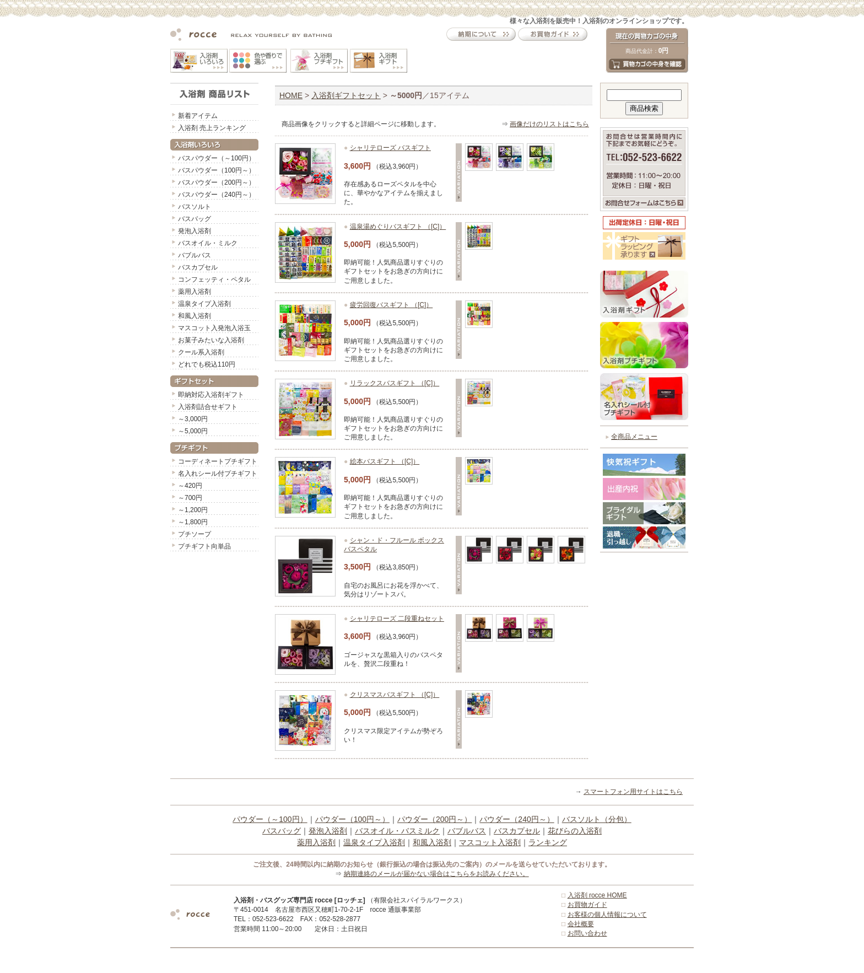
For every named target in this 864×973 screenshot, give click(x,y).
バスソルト (194, 207)
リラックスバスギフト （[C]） (395, 383)
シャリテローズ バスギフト (390, 148)
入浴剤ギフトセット (346, 95)
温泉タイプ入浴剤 (204, 304)
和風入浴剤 (194, 316)
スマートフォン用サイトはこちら (633, 791)
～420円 (190, 486)
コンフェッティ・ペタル (214, 279)
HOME (291, 95)
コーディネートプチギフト (217, 461)
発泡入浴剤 (194, 231)
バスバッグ (194, 219)
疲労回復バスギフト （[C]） (391, 305)
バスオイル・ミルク (207, 243)
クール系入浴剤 (201, 352)
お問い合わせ (587, 933)
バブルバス (194, 255)
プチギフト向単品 (204, 546)
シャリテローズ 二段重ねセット (397, 618)
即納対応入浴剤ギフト (211, 395)
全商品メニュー (634, 436)
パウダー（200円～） (434, 819)
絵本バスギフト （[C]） (385, 461)
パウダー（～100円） (270, 819)
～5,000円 (193, 431)
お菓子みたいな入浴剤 (211, 340)
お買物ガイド (587, 905)
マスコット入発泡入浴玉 (214, 328)
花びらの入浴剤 (575, 830)
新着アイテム (198, 116)
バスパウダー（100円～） (216, 170)
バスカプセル (198, 267)
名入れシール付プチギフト (217, 473)
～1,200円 (193, 510)
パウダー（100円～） (352, 819)
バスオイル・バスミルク (397, 830)
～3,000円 (193, 419)
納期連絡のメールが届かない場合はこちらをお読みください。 (436, 874)
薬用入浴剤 (194, 291)
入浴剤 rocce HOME (597, 895)
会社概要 (581, 924)
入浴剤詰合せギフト (207, 407)
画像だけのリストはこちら (549, 124)
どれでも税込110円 (206, 364)
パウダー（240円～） (516, 819)
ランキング (547, 842)
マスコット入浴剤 (490, 842)
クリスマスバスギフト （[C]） (395, 694)
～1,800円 (193, 522)
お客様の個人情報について (607, 914)
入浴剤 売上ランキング (212, 128)
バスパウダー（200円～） (216, 182)
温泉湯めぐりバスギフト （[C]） (398, 226)
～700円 (190, 498)
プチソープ (194, 534)
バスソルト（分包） (596, 819)
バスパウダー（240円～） (216, 194)
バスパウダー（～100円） (216, 158)
